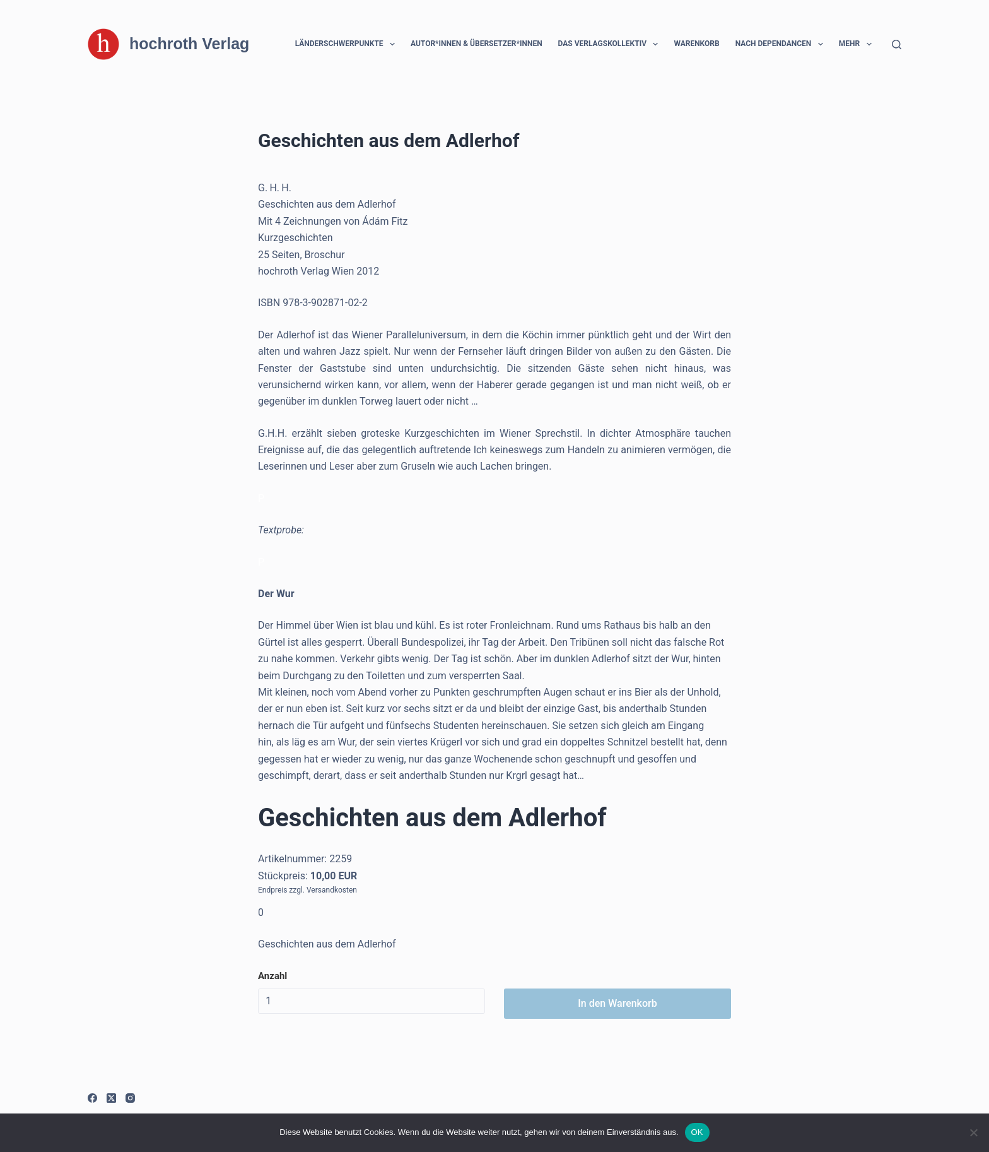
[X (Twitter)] (111, 1098)
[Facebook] (92, 1098)
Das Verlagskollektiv (611, 44)
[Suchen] (896, 44)
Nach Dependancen (781, 44)
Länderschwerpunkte (347, 44)
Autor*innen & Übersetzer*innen (476, 43)
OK (697, 1132)
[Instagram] (130, 1098)
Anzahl (272, 976)
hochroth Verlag (189, 43)
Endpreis (272, 890)
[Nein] (973, 1132)
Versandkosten (332, 890)
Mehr (858, 44)
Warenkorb (696, 43)
